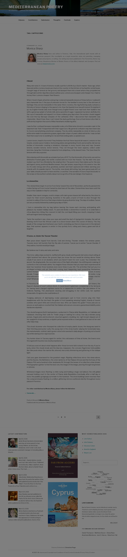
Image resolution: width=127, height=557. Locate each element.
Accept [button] (59, 280)
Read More (67, 280)
